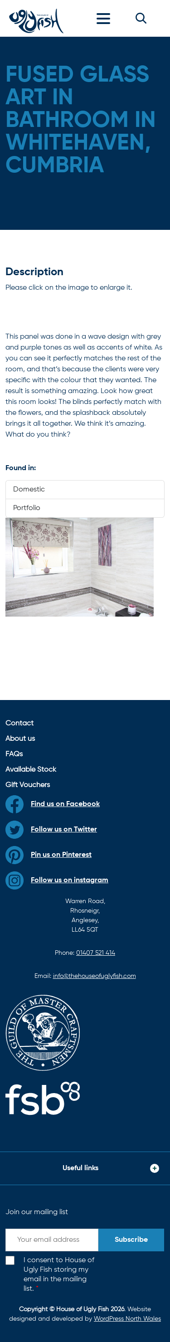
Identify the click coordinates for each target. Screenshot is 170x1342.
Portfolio (26, 508)
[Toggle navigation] (106, 18)
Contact (19, 723)
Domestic (29, 489)
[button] (141, 18)
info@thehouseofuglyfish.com (94, 976)
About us (20, 739)
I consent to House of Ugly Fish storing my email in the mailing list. (59, 1274)
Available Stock (30, 769)
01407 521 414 (95, 953)
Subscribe (131, 1240)
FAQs (14, 754)
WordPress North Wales (127, 1319)
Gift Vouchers (27, 785)
